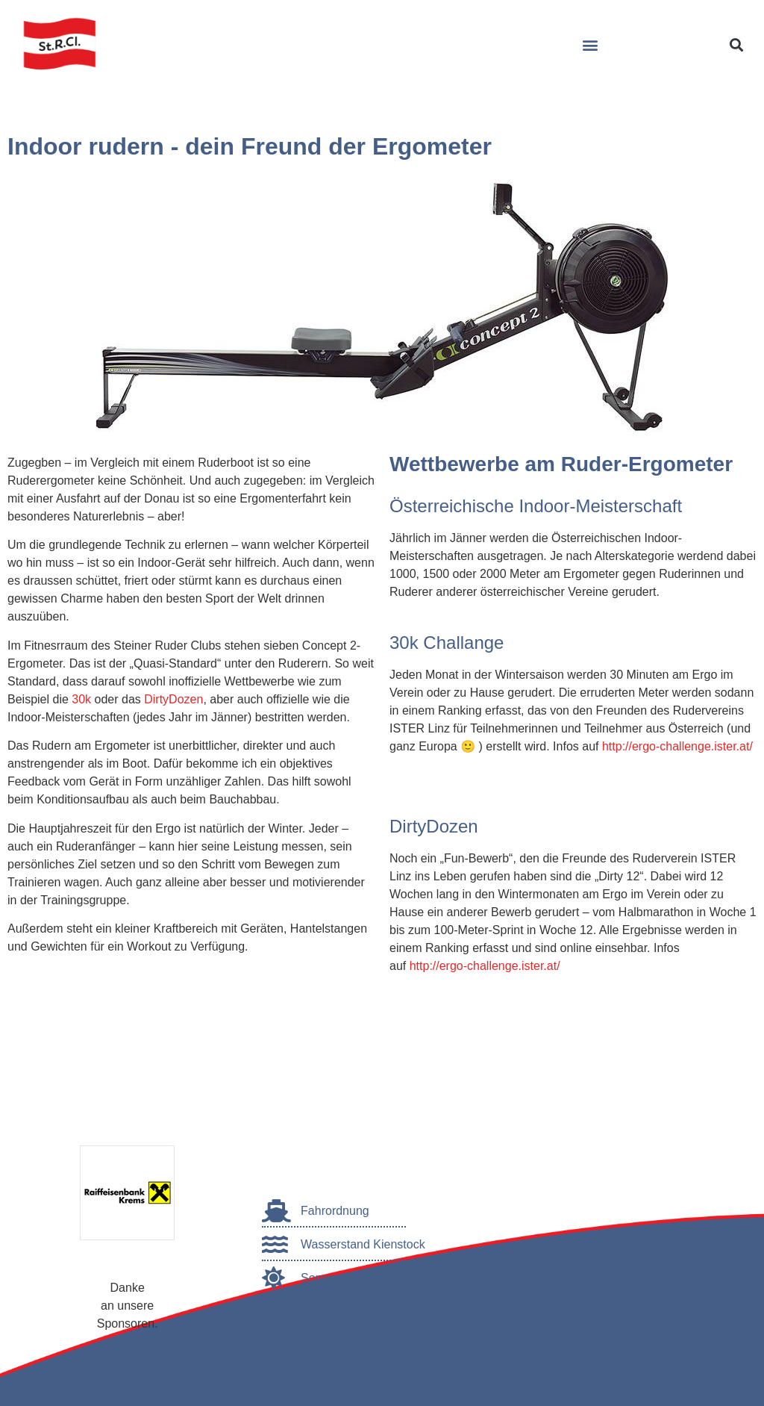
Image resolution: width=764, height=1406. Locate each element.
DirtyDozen (173, 699)
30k (81, 699)
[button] (589, 45)
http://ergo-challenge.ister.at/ (677, 746)
